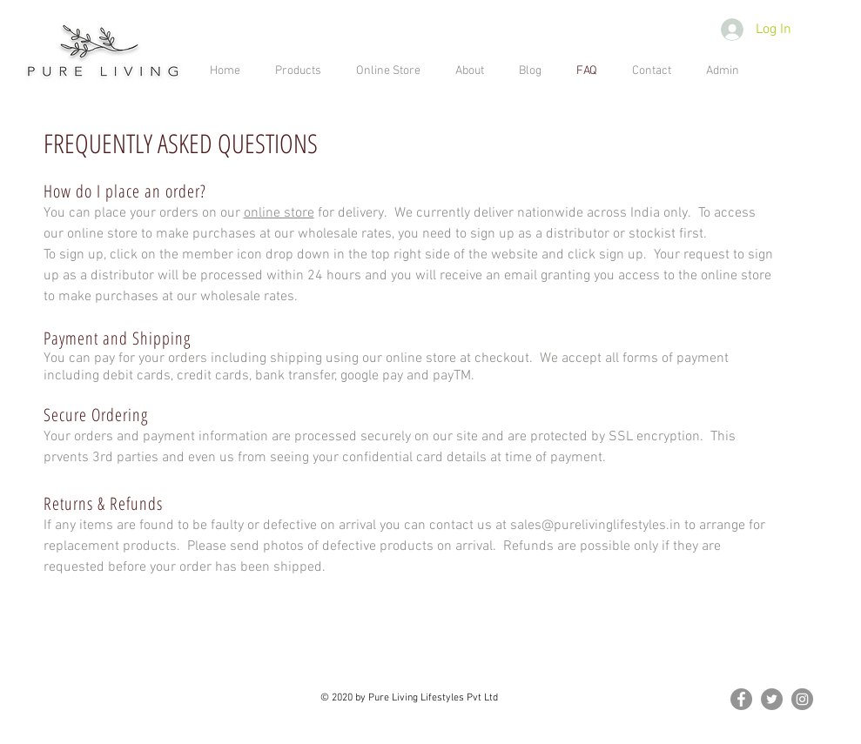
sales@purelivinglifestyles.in (595, 525)
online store (279, 213)
